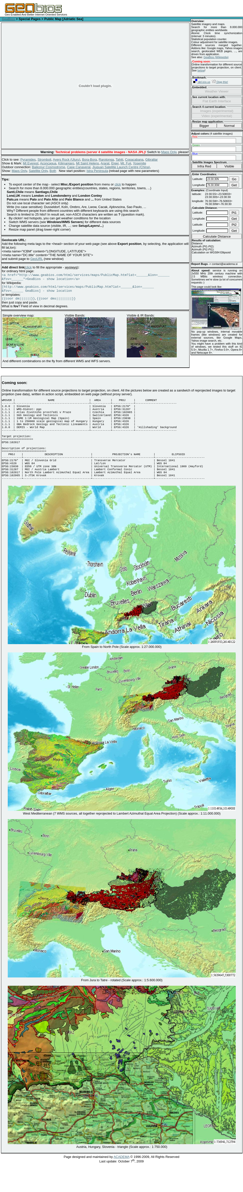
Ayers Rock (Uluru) (66, 159)
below (201, 70)
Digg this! (220, 81)
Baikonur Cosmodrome (48, 167)
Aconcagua (48, 163)
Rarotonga (106, 159)
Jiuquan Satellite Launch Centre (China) (121, 167)
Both (53, 171)
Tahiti (119, 159)
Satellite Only (38, 171)
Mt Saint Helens (87, 163)
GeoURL (36, 259)
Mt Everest (30, 163)
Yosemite (139, 163)
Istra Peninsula (97, 171)
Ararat (104, 163)
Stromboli (44, 159)
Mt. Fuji (125, 163)
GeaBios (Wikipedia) (216, 57)
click (117, 184)
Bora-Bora (89, 159)
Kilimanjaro (66, 163)
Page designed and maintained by (89, 1178)
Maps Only (168, 152)
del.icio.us (201, 81)
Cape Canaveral (78, 167)
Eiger (115, 163)
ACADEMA (122, 1178)
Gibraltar (151, 159)
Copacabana (134, 159)
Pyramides (28, 159)
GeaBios (8, 19)
